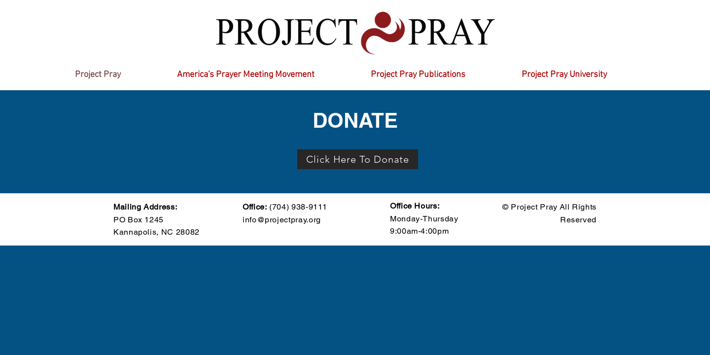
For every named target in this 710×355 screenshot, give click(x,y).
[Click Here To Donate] (357, 159)
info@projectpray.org (282, 219)
